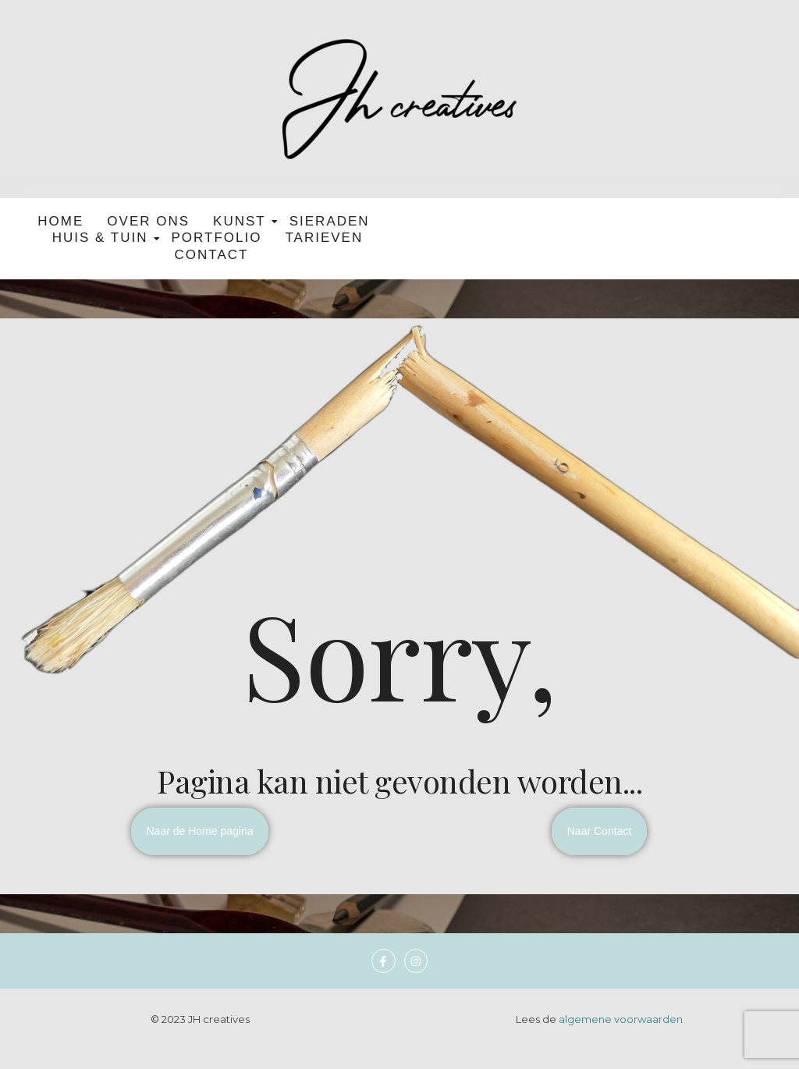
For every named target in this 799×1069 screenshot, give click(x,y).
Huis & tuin (102, 237)
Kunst (241, 221)
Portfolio (217, 237)
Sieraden (329, 221)
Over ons (148, 221)
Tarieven (324, 237)
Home (60, 221)
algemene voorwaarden (621, 1019)
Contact (212, 254)
